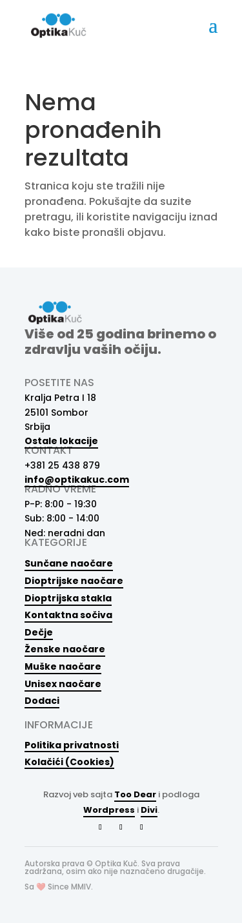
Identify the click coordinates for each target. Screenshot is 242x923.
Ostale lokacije (61, 440)
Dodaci (42, 700)
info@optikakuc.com (77, 479)
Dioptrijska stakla (68, 598)
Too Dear (135, 794)
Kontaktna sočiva (68, 614)
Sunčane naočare (69, 563)
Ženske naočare (65, 649)
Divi (149, 810)
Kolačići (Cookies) (69, 761)
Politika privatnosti (72, 745)
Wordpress (109, 810)
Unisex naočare (63, 683)
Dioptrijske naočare (74, 580)
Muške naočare (63, 666)
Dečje (39, 632)
